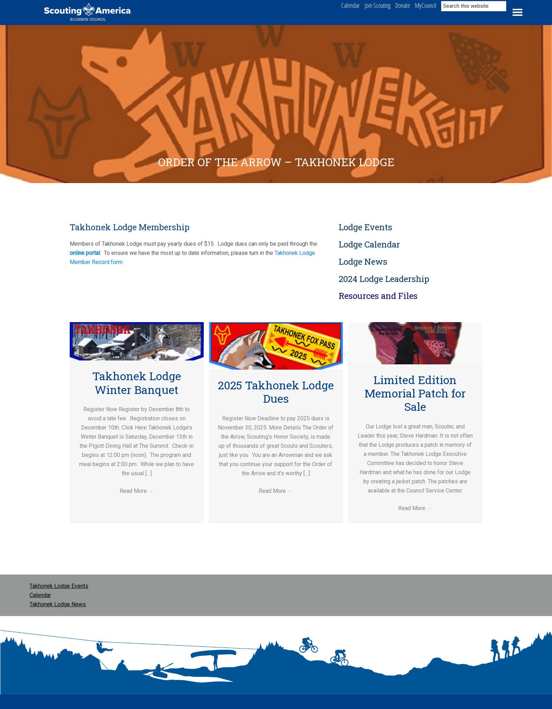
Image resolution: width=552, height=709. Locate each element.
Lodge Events (365, 227)
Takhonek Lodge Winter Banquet (136, 382)
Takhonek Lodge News (58, 604)
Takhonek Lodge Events (59, 586)
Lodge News (363, 261)
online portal (85, 253)
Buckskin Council (88, 19)
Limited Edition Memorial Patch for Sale (415, 393)
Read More (137, 491)
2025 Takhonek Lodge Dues (276, 391)
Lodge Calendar (369, 244)
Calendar (40, 595)
